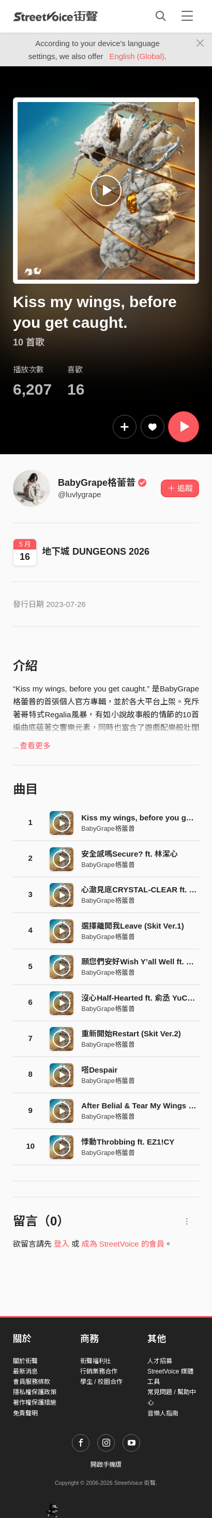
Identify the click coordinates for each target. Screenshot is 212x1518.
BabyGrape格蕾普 (102, 483)
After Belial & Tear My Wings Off (140, 1105)
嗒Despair (99, 1069)
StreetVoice (55, 16)
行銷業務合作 (98, 1371)
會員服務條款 (31, 1381)
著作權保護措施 (34, 1402)
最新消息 (25, 1371)
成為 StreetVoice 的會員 (123, 1243)
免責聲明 (25, 1413)
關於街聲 (25, 1361)
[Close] (200, 43)
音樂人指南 (162, 1413)
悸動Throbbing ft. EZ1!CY (127, 1141)
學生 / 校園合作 (101, 1381)
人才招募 (159, 1361)
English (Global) (136, 56)
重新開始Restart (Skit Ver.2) (131, 1033)
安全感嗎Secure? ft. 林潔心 (129, 853)
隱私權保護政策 (34, 1392)
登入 (61, 1243)
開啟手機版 (106, 1464)
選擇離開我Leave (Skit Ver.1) (132, 925)
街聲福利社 (95, 1361)
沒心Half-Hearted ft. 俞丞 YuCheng (143, 997)
